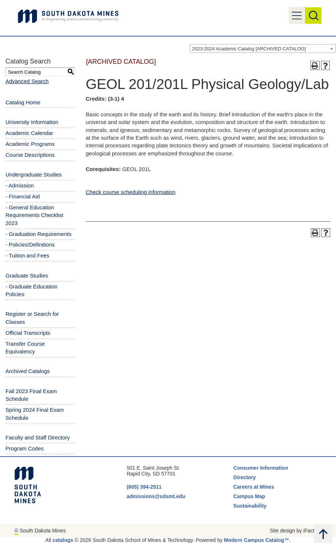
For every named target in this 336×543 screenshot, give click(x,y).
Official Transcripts (27, 333)
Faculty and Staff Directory (37, 437)
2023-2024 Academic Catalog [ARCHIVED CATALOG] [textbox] (249, 48)
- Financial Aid (22, 196)
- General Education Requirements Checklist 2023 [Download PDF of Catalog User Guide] (34, 215)
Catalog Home (22, 102)
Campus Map (249, 496)
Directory (244, 477)
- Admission (19, 185)
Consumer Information (260, 468)
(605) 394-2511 (144, 487)
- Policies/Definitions (30, 244)
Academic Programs (30, 144)
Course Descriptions (30, 155)
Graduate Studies (26, 275)
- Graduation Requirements (38, 234)
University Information (31, 122)
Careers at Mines (253, 487)
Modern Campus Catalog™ (256, 540)
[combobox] (263, 48)
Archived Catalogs (27, 371)
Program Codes (24, 448)
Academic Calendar (29, 133)
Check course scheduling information (130, 192)
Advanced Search (26, 81)
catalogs (62, 540)
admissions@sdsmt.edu (156, 496)
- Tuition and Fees (27, 255)
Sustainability (250, 506)
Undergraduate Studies (33, 174)
